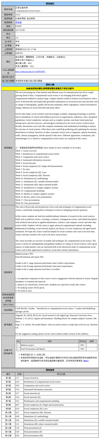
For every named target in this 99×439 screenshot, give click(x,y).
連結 (86, 361)
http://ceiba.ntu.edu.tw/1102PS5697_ (30, 71)
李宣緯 (18, 22)
